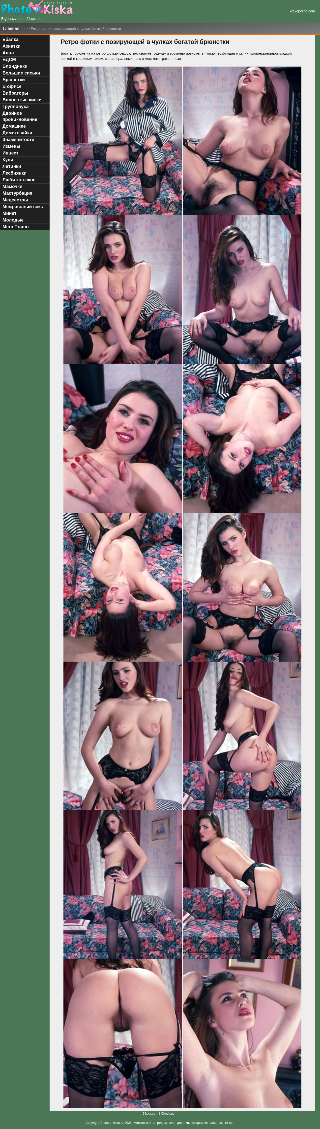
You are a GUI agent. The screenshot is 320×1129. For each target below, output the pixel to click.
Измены (11, 146)
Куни (7, 159)
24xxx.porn (150, 1113)
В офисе (12, 86)
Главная (12, 28)
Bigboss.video (12, 19)
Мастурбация (17, 193)
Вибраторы (15, 93)
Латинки (11, 166)
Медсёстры (15, 199)
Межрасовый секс (22, 206)
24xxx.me (34, 19)
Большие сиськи (21, 73)
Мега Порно (15, 226)
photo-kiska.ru (113, 1123)
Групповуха (15, 106)
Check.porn (169, 1113)
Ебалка (10, 39)
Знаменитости (18, 139)
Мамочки (12, 186)
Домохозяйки (17, 132)
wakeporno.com (302, 11)
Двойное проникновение (19, 116)
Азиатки (11, 46)
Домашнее (14, 126)
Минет (9, 213)
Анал (8, 52)
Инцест (10, 153)
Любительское (18, 179)
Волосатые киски (22, 99)
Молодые (13, 220)
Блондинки (15, 66)
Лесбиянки (14, 173)
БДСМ (9, 59)
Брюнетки (13, 79)
